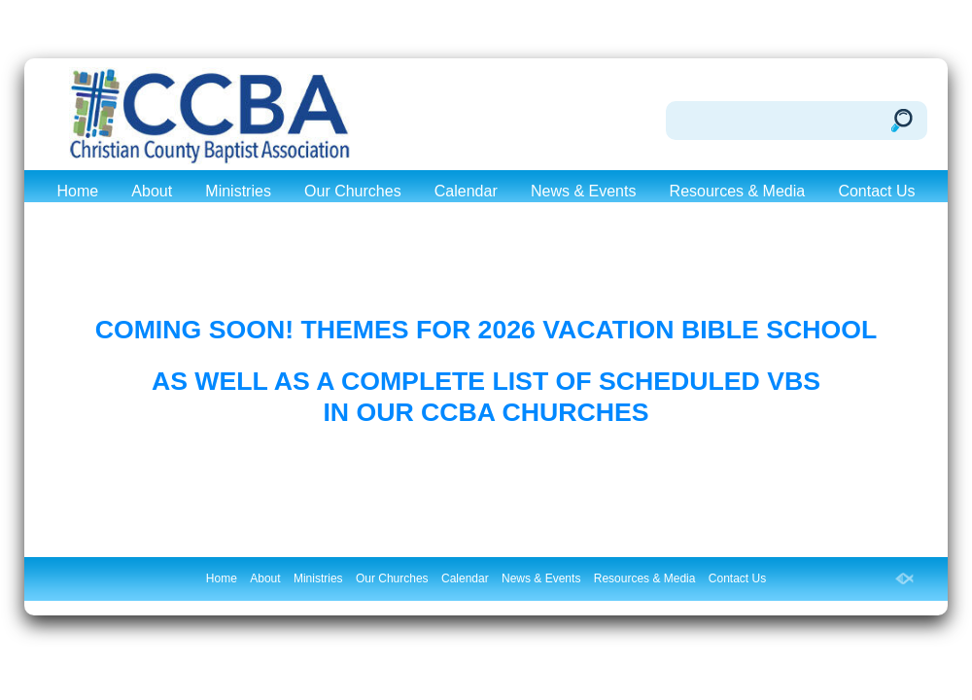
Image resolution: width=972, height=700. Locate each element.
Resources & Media (738, 191)
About (151, 191)
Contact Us (876, 191)
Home (77, 191)
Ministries (238, 191)
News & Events (583, 191)
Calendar (466, 191)
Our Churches (352, 191)
